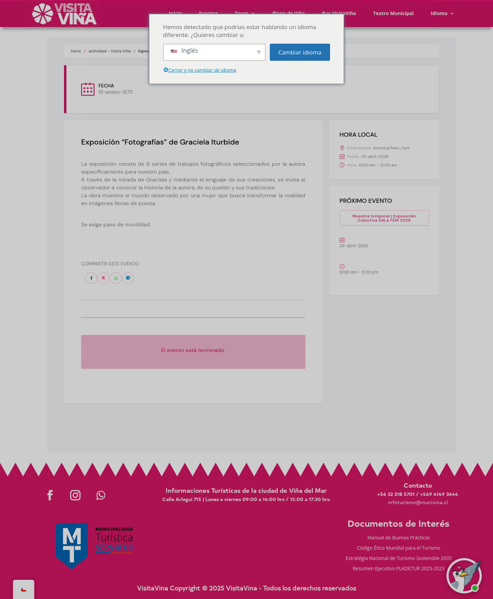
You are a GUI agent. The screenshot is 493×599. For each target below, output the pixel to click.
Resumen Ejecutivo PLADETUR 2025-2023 (398, 569)
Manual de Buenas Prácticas (398, 538)
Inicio (76, 51)
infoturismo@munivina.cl (417, 502)
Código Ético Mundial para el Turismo (398, 548)
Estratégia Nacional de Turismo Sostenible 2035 (399, 558)
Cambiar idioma (299, 52)
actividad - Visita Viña (110, 51)
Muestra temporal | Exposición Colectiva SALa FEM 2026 (384, 218)
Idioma (439, 13)
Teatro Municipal (393, 13)
